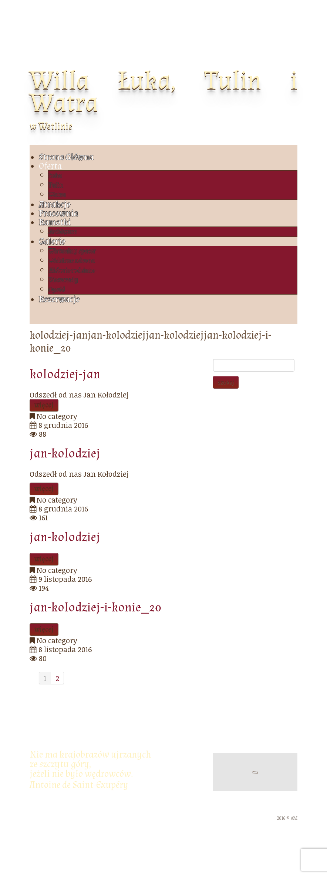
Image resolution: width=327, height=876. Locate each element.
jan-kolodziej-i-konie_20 (95, 607)
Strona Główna (66, 157)
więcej (44, 405)
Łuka (55, 175)
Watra (57, 195)
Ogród (56, 289)
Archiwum (62, 232)
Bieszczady (63, 280)
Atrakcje (54, 204)
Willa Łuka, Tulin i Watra (163, 92)
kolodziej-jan (65, 374)
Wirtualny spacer (72, 251)
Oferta (50, 166)
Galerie (52, 241)
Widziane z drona (71, 260)
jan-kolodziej (65, 453)
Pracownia (58, 213)
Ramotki (55, 222)
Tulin (55, 185)
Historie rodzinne (71, 270)
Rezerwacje (59, 299)
